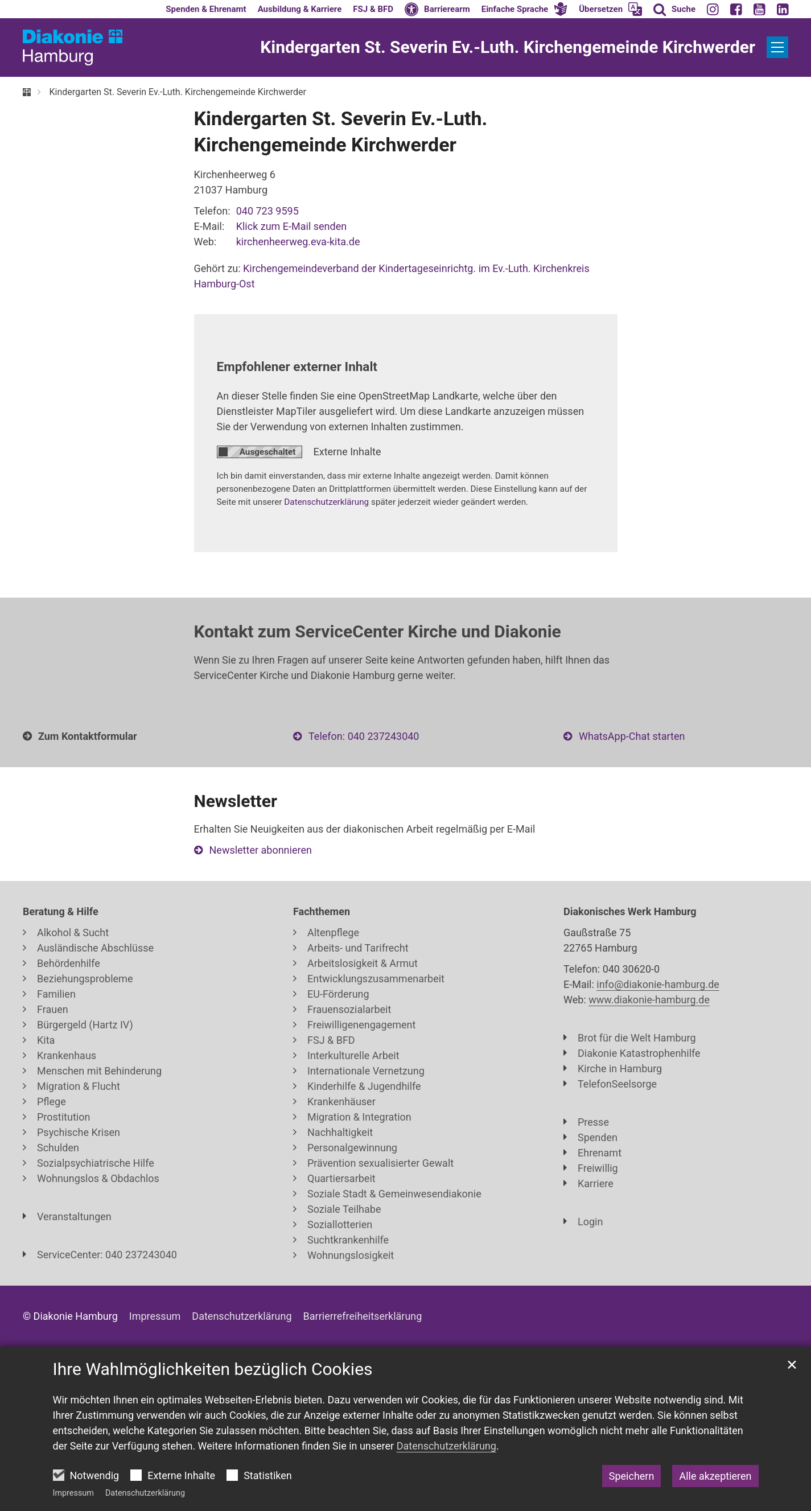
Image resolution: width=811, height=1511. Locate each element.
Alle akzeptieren (715, 1476)
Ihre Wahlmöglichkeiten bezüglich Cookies (213, 1369)
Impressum (73, 1493)
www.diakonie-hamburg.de (649, 1000)
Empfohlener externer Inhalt (297, 366)
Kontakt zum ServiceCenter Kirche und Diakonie (377, 631)
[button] (525, 9)
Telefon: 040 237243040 (363, 736)
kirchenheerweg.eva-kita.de (298, 242)
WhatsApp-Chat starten (632, 736)
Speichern (631, 1476)
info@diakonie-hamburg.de (657, 984)
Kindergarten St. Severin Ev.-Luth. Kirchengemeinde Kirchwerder (177, 92)
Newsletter (235, 801)
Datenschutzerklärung (145, 1493)
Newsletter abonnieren (260, 850)
